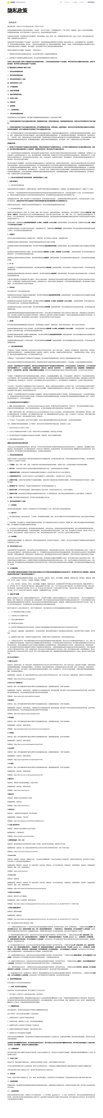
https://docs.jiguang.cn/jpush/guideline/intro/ (27, 713)
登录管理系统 (91, 2)
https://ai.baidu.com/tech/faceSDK (24, 836)
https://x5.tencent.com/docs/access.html (26, 851)
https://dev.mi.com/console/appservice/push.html (28, 744)
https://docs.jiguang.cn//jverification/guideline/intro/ (29, 821)
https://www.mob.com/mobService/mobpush (27, 696)
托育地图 (75, 2)
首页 (61, 2)
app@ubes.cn (56, 1095)
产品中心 (67, 2)
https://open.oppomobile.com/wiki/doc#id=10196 (28, 759)
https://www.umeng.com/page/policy (24, 679)
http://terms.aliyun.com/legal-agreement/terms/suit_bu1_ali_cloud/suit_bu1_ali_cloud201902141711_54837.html (46, 904)
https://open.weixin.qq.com (22, 790)
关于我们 (81, 2)
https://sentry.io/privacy (21, 871)
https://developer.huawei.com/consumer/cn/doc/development (32, 729)
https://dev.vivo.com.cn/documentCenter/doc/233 (28, 775)
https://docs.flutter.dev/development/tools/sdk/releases (30, 888)
